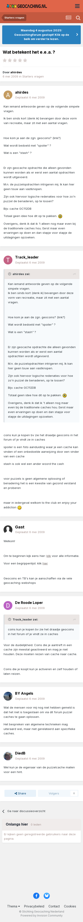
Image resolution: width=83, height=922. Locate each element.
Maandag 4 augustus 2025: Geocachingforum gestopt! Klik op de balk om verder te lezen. (41, 34)
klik (48, 556)
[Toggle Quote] (10, 274)
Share (20, 793)
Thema (13, 906)
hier (45, 563)
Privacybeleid (34, 906)
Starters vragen (33, 76)
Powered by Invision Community (42, 915)
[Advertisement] (41, 869)
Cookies (70, 906)
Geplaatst (30, 97)
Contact (54, 906)
